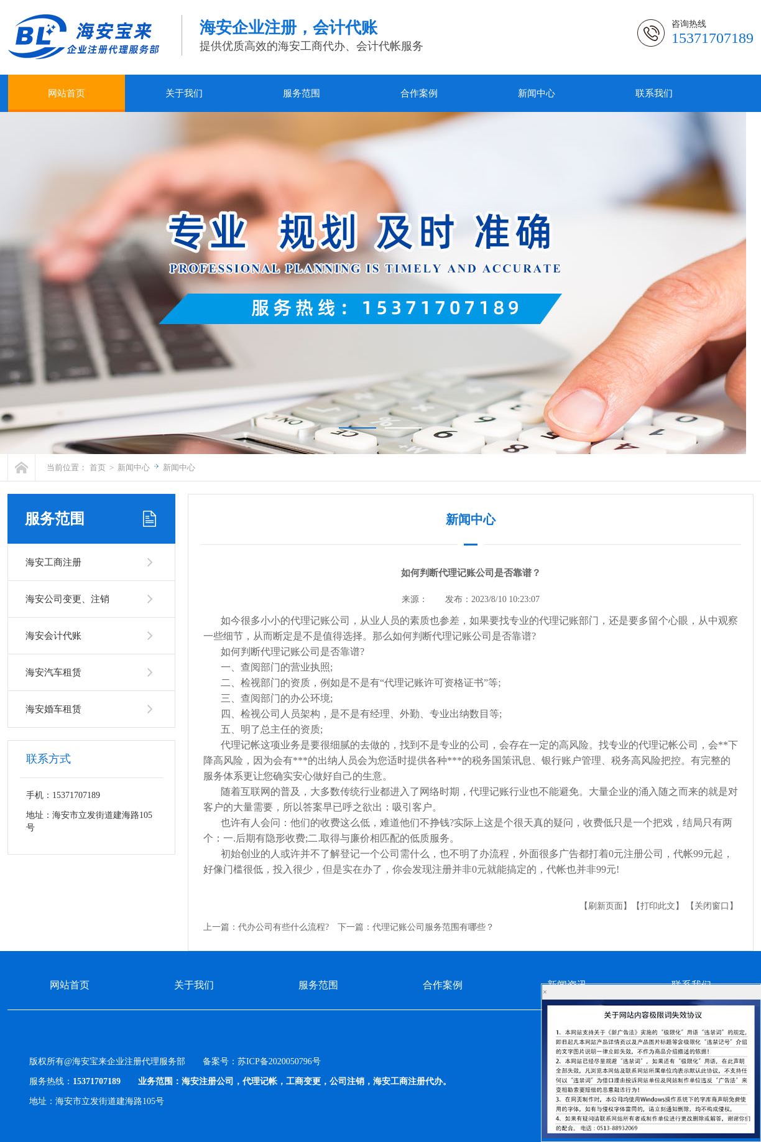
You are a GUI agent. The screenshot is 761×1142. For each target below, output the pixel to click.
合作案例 (419, 93)
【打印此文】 (658, 906)
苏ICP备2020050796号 (279, 1061)
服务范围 (301, 93)
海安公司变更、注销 (67, 599)
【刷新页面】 (605, 906)
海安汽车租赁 (53, 672)
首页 (98, 467)
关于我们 (184, 93)
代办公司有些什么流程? (283, 927)
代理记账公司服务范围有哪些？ (433, 927)
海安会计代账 (53, 636)
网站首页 (66, 93)
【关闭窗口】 (712, 906)
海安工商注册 (53, 562)
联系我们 (654, 93)
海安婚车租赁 (53, 709)
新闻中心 (536, 93)
